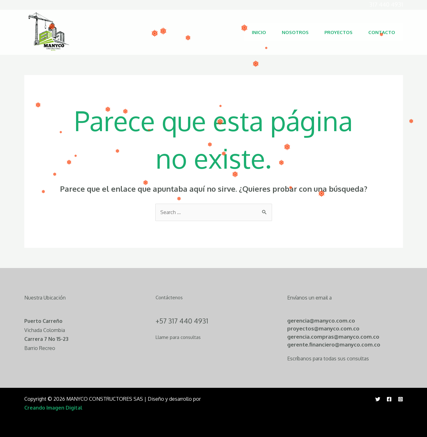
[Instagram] (400, 399)
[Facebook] (389, 399)
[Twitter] (377, 399)
